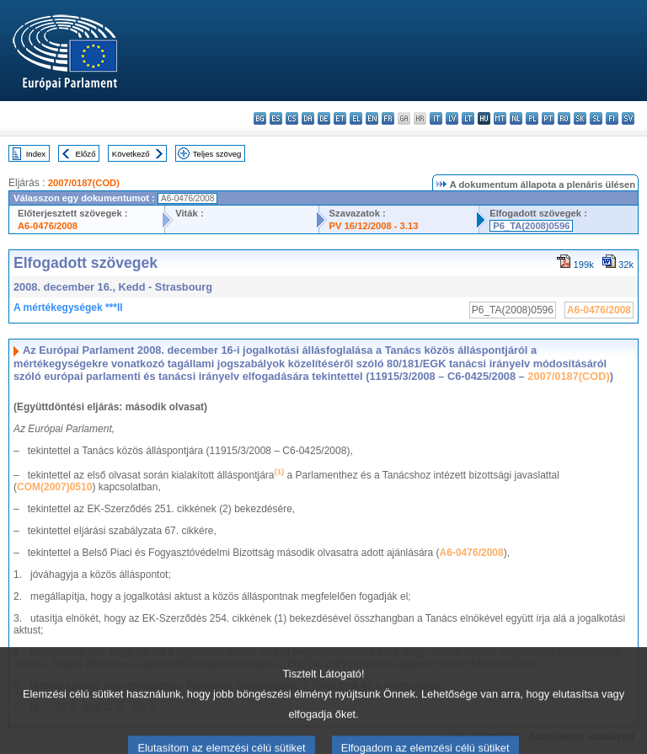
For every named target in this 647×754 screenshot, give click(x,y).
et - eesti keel (340, 118)
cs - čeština (292, 118)
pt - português (548, 118)
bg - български (260, 118)
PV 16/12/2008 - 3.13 (374, 226)
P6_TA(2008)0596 (531, 226)
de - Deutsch (324, 118)
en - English (372, 118)
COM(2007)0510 (54, 487)
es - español (276, 118)
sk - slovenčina (580, 118)
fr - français (388, 118)
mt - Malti (500, 118)
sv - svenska (628, 118)
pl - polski (532, 118)
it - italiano (436, 118)
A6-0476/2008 (48, 226)
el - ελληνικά (356, 118)
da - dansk (308, 118)
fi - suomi (612, 118)
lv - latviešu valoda (452, 118)
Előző (86, 153)
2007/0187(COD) (84, 183)
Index (35, 153)
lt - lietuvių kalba (468, 118)
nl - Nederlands (516, 118)
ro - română (564, 118)
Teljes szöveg (217, 153)
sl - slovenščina (596, 118)
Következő (131, 153)
